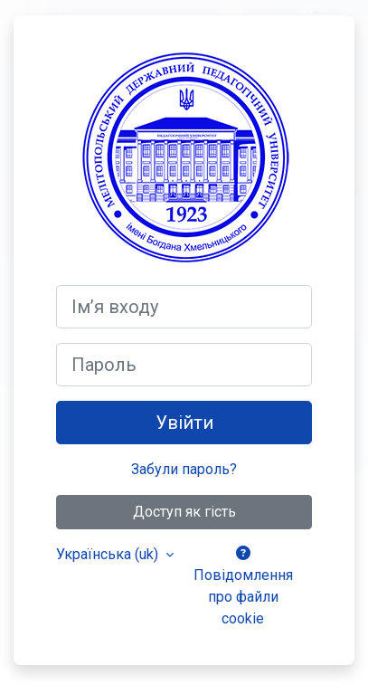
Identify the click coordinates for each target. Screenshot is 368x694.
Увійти (184, 422)
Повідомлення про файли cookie (243, 586)
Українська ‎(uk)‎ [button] (109, 554)
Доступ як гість (184, 511)
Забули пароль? (184, 469)
